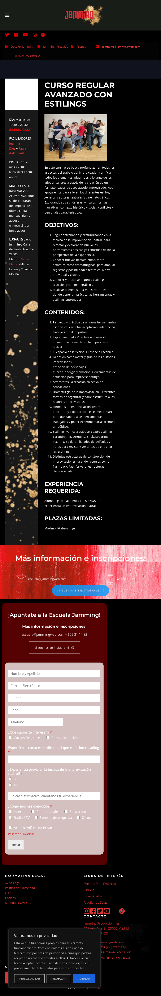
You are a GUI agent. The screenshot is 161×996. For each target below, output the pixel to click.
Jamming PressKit (55, 46)
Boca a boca (78, 811)
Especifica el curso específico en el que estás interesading (53, 750)
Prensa (81, 46)
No (16, 785)
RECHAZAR (58, 979)
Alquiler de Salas (95, 902)
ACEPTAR (84, 979)
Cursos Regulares (28, 738)
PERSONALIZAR (29, 979)
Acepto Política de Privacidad (37, 828)
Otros (86, 817)
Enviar (16, 845)
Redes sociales (48, 811)
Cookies (10, 898)
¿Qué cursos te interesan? (30, 732)
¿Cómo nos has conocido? (30, 806)
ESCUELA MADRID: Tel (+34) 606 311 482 (108, 952)
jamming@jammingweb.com (121, 46)
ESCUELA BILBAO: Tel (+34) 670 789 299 (107, 957)
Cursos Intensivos (65, 738)
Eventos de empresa (56, 817)
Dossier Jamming (22, 46)
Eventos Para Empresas (100, 884)
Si (15, 779)
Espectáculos (93, 896)
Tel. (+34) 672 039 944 (26, 55)
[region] (54, 958)
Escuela (89, 890)
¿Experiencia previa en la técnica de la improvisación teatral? (49, 771)
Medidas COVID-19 (18, 903)
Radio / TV (22, 817)
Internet (20, 811)
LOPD (9, 893)
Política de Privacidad (21, 834)
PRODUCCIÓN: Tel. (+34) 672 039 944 (105, 947)
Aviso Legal (13, 883)
